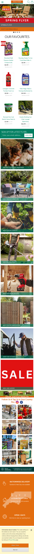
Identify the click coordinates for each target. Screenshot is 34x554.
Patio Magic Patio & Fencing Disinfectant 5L (25, 90)
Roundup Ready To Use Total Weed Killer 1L (25, 59)
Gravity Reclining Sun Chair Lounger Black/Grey (26, 119)
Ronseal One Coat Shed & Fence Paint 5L (8, 118)
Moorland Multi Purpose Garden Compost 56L (8, 60)
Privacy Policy (12, 540)
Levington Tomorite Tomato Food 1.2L (8, 90)
